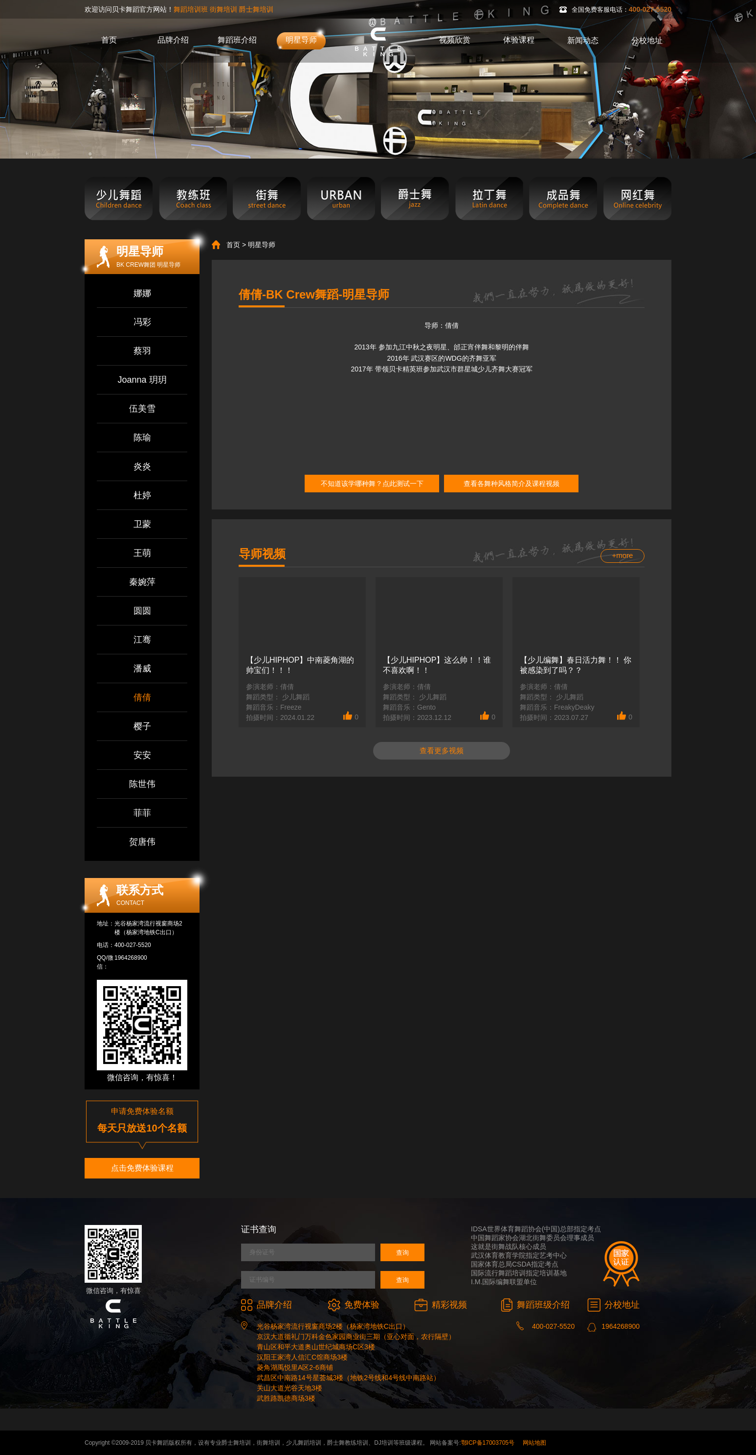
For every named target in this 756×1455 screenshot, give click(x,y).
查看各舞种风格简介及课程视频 (511, 483)
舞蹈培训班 (191, 9)
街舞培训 (223, 9)
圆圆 (142, 611)
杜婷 (142, 495)
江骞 (142, 640)
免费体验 (353, 1305)
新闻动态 (583, 40)
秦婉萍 (142, 582)
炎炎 (142, 466)
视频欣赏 (454, 40)
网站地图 (534, 1442)
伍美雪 (142, 409)
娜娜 (142, 293)
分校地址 (647, 40)
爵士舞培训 (256, 9)
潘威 (142, 668)
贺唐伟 (142, 842)
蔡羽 (142, 351)
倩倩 (142, 697)
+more (622, 555)
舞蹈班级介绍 (535, 1305)
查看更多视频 (442, 750)
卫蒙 (142, 524)
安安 (142, 755)
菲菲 (142, 813)
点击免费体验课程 (142, 1168)
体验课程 (518, 40)
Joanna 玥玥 (141, 380)
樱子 (142, 726)
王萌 (142, 553)
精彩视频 (440, 1305)
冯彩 (142, 322)
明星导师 (301, 40)
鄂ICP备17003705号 (487, 1442)
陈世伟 (142, 784)
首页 (109, 40)
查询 (402, 1252)
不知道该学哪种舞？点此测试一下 (372, 483)
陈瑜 (142, 437)
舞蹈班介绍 (237, 40)
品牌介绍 (173, 40)
